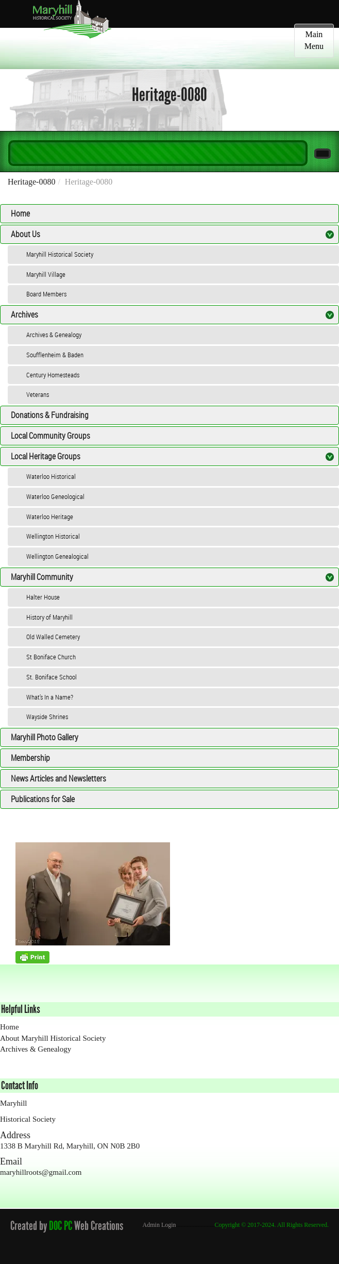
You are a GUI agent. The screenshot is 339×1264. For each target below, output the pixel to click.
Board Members (46, 293)
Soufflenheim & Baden (54, 354)
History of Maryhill (49, 617)
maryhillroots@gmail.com (40, 1172)
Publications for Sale (43, 799)
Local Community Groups (50, 435)
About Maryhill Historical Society (53, 1038)
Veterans (37, 394)
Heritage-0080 (31, 181)
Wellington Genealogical (57, 556)
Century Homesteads (52, 374)
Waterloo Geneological (55, 496)
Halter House (43, 597)
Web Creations (100, 1225)
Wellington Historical (53, 536)
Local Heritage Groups (45, 456)
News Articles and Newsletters (58, 778)
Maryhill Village (45, 274)
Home (20, 213)
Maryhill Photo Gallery (44, 737)
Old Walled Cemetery (53, 636)
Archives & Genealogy (53, 334)
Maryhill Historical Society (59, 254)
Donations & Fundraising (50, 415)
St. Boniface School (51, 676)
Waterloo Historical (51, 476)
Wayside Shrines (47, 716)
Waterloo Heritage (49, 516)
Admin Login (159, 1224)
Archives (24, 314)
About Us (25, 234)
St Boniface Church (51, 656)
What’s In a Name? (49, 697)
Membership (30, 757)
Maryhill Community (42, 577)
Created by (28, 1225)
